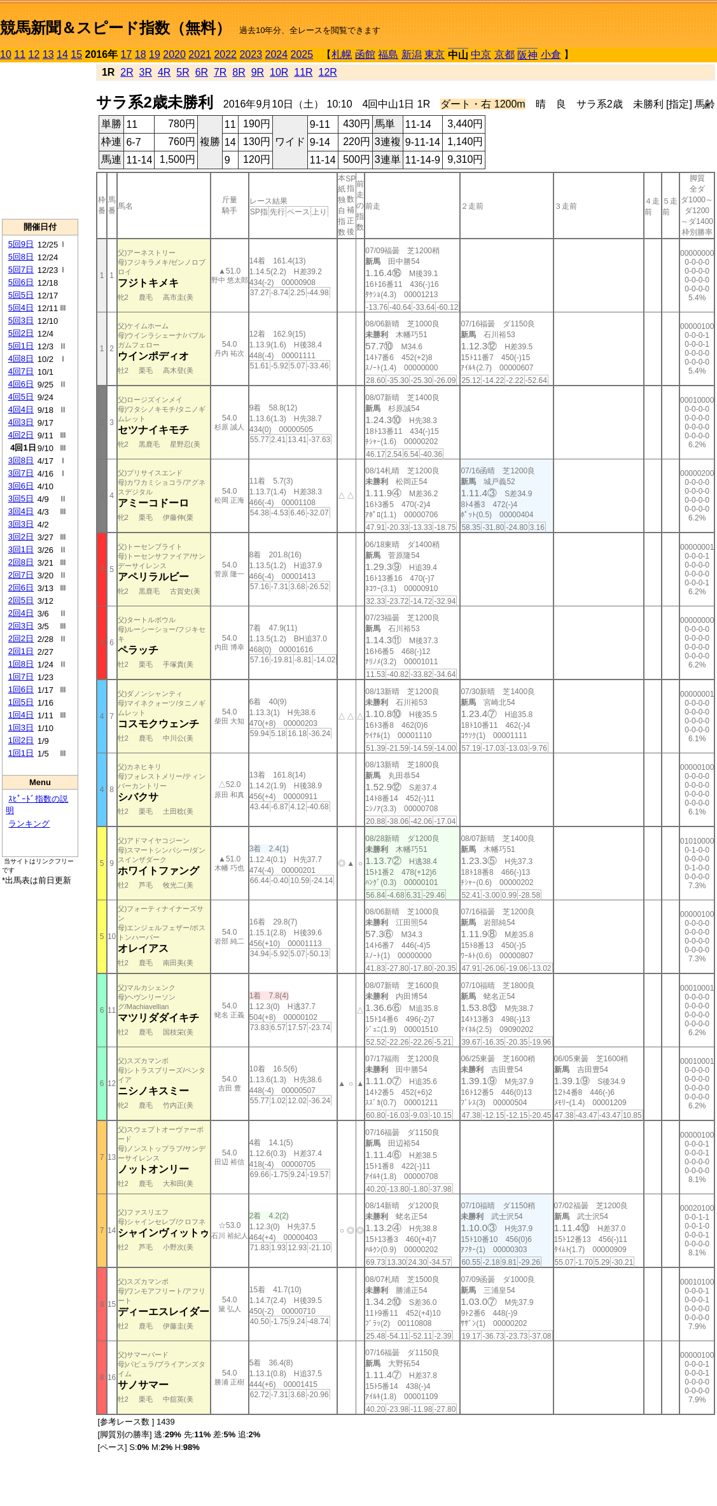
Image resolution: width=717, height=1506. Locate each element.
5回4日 (21, 307)
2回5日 (21, 600)
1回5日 (21, 702)
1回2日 (21, 740)
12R (328, 72)
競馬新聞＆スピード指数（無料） (115, 27)
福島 (388, 54)
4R (164, 72)
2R (126, 72)
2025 (302, 54)
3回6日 (21, 486)
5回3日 (21, 320)
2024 (276, 54)
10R (279, 72)
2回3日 (21, 626)
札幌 (341, 54)
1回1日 (21, 753)
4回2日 (21, 435)
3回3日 (21, 524)
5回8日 (21, 256)
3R (145, 72)
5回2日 (21, 333)
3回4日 (21, 511)
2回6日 (21, 587)
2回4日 (21, 613)
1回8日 (21, 664)
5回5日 (21, 295)
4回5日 (21, 396)
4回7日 (21, 371)
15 (76, 54)
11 (19, 54)
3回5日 (21, 498)
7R (220, 72)
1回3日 (21, 727)
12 (34, 54)
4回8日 (21, 358)
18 (140, 54)
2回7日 (21, 575)
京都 (504, 54)
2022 (225, 54)
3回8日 (21, 460)
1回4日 (21, 715)
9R (257, 72)
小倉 (551, 54)
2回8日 (21, 562)
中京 (481, 54)
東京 (434, 54)
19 (154, 54)
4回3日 (21, 422)
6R (201, 72)
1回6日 (21, 689)
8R (238, 72)
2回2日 (21, 638)
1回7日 (21, 676)
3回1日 (21, 549)
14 (62, 54)
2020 (174, 54)
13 (48, 54)
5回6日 (21, 282)
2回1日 (21, 651)
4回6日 (21, 384)
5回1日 (21, 346)
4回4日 (21, 409)
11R (303, 72)
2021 (199, 54)
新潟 (411, 54)
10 (5, 54)
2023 (250, 54)
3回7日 (21, 473)
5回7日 (21, 269)
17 (126, 54)
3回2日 (21, 536)
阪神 (527, 55)
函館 (365, 54)
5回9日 (21, 244)
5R (182, 72)
